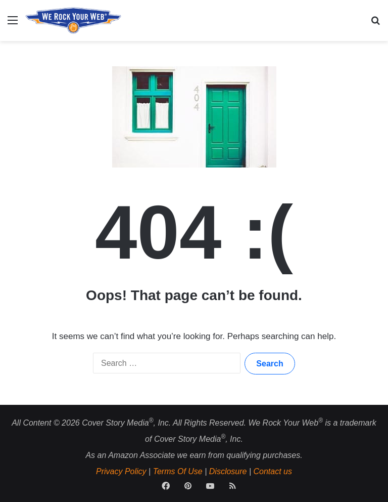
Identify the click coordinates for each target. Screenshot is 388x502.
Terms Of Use (178, 471)
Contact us (273, 471)
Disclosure (228, 471)
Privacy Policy (121, 471)
